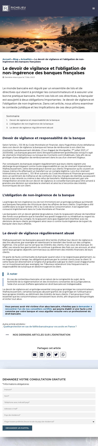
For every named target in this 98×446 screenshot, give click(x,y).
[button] (94, 8)
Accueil (7, 59)
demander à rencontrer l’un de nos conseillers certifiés (48, 307)
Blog (15, 59)
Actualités (26, 59)
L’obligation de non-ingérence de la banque (31, 124)
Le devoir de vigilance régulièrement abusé (31, 127)
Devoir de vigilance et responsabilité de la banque (35, 120)
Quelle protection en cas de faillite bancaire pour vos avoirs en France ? (40, 326)
